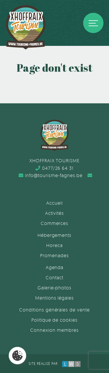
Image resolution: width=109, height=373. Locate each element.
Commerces (55, 223)
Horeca (54, 245)
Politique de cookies (54, 320)
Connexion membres (54, 330)
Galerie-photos (54, 288)
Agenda (55, 267)
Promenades (54, 255)
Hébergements (54, 235)
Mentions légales (54, 298)
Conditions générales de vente (54, 310)
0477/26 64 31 (54, 168)
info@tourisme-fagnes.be (51, 175)
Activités (54, 213)
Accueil (54, 203)
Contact (54, 277)
